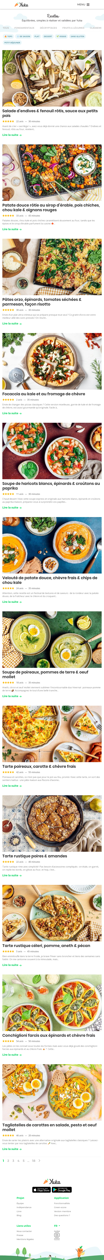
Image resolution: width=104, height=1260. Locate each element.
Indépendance (24, 1207)
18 (33, 1160)
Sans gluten (77, 36)
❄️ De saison (23, 36)
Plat (37, 36)
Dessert (48, 36)
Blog (19, 1215)
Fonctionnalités (62, 1203)
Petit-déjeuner (12, 42)
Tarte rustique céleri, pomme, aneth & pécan (46, 945)
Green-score (60, 1207)
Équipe (20, 1203)
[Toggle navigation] (83, 4)
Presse (20, 1235)
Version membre (62, 1211)
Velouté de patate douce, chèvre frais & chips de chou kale (49, 580)
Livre (19, 1211)
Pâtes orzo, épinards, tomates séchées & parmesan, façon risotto (42, 302)
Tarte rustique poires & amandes (34, 856)
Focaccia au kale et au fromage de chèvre (43, 394)
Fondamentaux (24, 28)
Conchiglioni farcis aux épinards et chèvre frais (48, 1035)
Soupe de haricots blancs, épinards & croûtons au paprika (51, 486)
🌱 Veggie (61, 36)
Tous (6, 28)
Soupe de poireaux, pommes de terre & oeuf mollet (45, 674)
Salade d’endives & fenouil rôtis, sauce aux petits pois (50, 113)
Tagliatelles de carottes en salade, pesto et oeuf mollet (49, 1127)
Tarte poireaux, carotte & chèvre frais (39, 766)
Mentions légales (25, 1239)
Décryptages (48, 28)
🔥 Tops (8, 36)
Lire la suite (12, 135)
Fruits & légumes (73, 28)
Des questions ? (62, 1215)
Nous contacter (24, 1231)
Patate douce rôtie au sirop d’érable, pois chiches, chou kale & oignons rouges (51, 208)
